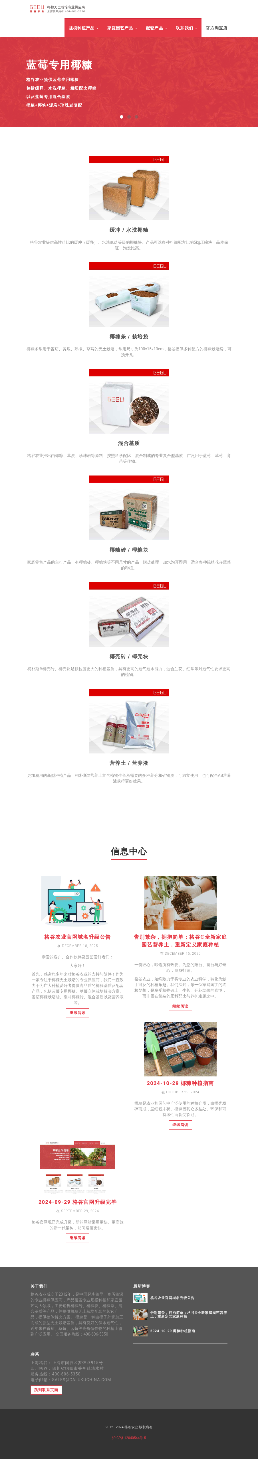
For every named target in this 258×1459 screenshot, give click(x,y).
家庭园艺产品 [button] (122, 28)
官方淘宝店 (216, 28)
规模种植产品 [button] (84, 28)
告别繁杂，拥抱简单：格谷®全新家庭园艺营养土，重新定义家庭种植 (188, 1314)
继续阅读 (78, 1013)
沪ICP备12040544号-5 (129, 1438)
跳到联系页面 (46, 1390)
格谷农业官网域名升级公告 (77, 937)
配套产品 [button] (156, 28)
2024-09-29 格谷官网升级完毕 (78, 1202)
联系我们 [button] (186, 28)
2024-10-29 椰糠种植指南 (180, 1083)
